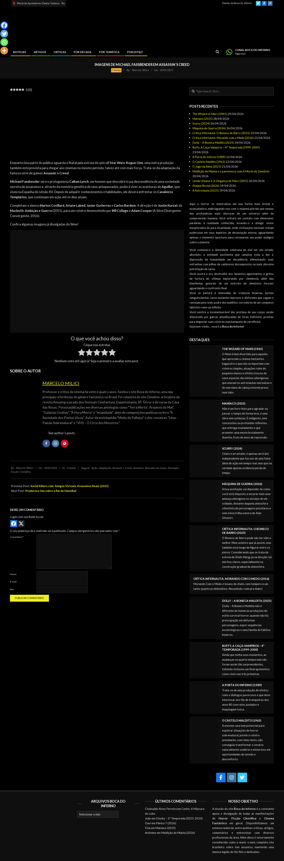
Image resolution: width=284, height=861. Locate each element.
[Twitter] (4, 34)
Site (12, 589)
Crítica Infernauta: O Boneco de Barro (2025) (221, 133)
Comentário (17, 537)
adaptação (105, 467)
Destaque (173, 467)
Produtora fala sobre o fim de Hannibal (50, 490)
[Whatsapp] (4, 42)
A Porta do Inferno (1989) (208, 157)
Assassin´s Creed (122, 467)
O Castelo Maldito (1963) (208, 161)
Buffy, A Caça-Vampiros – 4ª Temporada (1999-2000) (226, 147)
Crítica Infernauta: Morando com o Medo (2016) (223, 137)
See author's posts (61, 433)
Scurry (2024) (201, 123)
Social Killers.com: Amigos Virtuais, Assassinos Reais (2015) (69, 486)
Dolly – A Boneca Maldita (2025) (213, 142)
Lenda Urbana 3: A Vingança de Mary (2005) (220, 181)
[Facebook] (4, 25)
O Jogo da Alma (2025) (206, 166)
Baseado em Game (155, 467)
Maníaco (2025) (202, 118)
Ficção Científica (21, 471)
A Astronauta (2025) (205, 190)
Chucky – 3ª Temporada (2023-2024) (179, 818)
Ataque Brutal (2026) (205, 185)
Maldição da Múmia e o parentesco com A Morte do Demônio (230, 171)
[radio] (81, 353)
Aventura (138, 467)
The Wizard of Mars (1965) (209, 114)
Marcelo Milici (60, 383)
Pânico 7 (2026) (166, 823)
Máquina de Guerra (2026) (209, 128)
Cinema (116, 70)
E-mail (13, 581)
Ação (94, 467)
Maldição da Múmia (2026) (178, 832)
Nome (13, 574)
